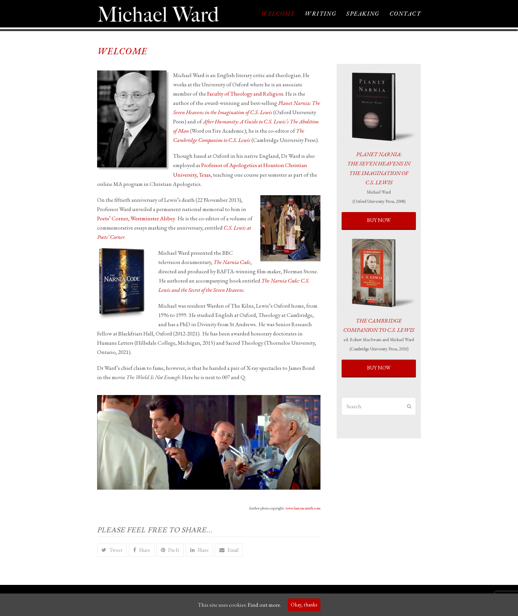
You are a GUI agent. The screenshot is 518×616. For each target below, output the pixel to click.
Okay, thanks (304, 604)
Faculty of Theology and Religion (245, 94)
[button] (112, 550)
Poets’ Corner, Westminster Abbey (136, 219)
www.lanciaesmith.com (302, 508)
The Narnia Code (231, 262)
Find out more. (264, 604)
